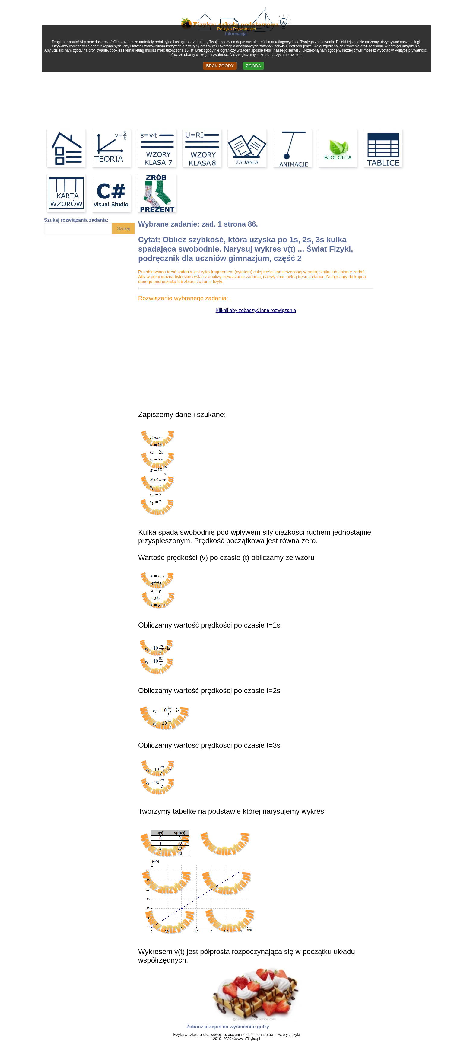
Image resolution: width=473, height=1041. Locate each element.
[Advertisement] (236, 79)
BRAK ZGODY (220, 65)
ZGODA (253, 65)
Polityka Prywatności (236, 29)
